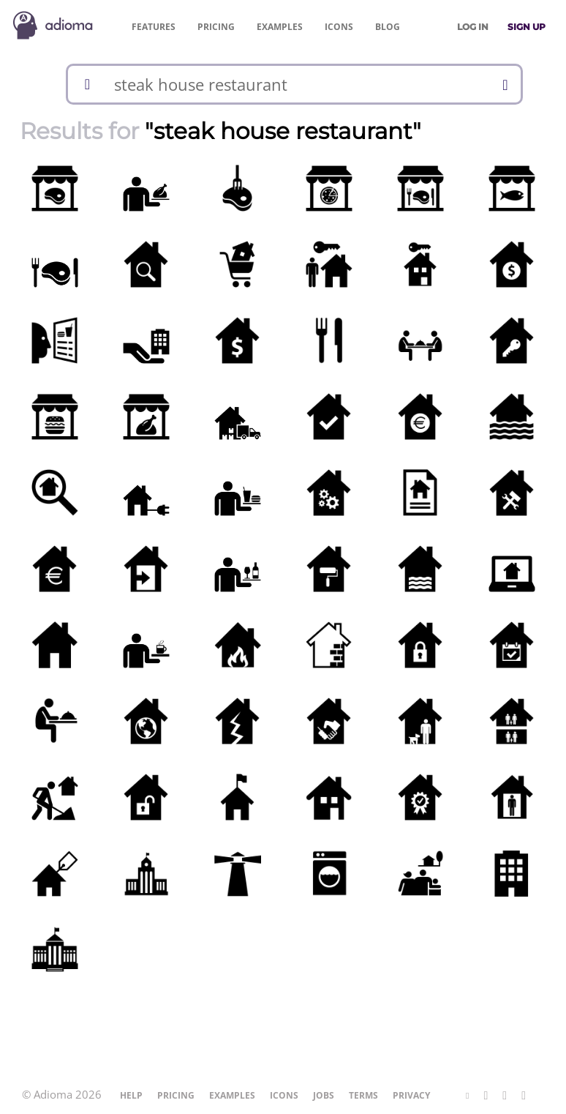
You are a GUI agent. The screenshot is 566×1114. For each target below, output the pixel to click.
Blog (387, 26)
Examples (280, 26)
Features (154, 26)
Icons (339, 26)
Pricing (216, 26)
